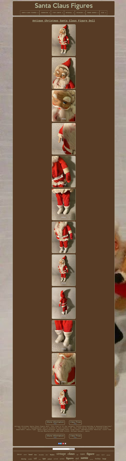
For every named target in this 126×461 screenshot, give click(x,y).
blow (35, 454)
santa (84, 458)
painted (50, 459)
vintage (61, 453)
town (40, 459)
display (52, 454)
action (62, 459)
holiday (98, 459)
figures (70, 458)
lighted (103, 454)
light (44, 459)
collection (108, 455)
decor (19, 454)
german (91, 459)
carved (56, 459)
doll (77, 458)
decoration (41, 454)
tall (35, 458)
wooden (30, 459)
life (77, 454)
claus (71, 453)
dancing (23, 459)
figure (90, 453)
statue (97, 455)
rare (82, 453)
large (104, 459)
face (47, 454)
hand (30, 454)
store (25, 454)
